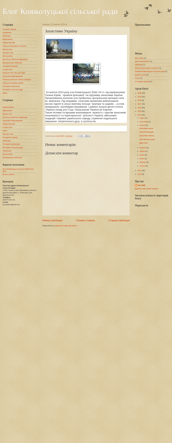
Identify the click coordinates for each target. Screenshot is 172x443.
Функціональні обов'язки (12, 63)
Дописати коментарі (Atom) (66, 226)
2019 (140, 97)
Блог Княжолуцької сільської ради (60, 11)
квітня (142, 159)
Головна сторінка (85, 220)
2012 (140, 174)
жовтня (143, 125)
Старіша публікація (119, 220)
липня (142, 155)
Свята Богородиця (146, 132)
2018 (140, 100)
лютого (143, 166)
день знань (139, 58)
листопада (144, 122)
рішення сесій (140, 75)
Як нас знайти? (9, 174)
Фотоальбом (7, 56)
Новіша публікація (52, 220)
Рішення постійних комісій (13, 83)
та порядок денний (142, 82)
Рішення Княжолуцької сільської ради (150, 71)
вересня (143, 148)
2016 (140, 108)
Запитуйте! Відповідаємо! (13, 76)
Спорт (137, 78)
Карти (5, 93)
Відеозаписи (7, 39)
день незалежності (142, 61)
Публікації (7, 36)
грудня (142, 118)
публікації (139, 65)
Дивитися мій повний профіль (147, 189)
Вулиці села (7, 49)
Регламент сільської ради (13, 90)
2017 (140, 104)
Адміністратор (8, 107)
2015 (140, 111)
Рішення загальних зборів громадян (17, 80)
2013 (140, 170)
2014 (140, 115)
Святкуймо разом (146, 128)
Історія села (7, 69)
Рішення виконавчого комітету (14, 46)
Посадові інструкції (10, 66)
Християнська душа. (147, 139)
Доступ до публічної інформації (15, 59)
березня (143, 162)
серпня (143, 151)
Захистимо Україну (146, 136)
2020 (140, 93)
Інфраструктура (9, 43)
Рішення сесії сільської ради (14, 73)
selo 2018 (141, 185)
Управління (7, 33)
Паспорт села (8, 53)
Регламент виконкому (11, 86)
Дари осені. (143, 143)
